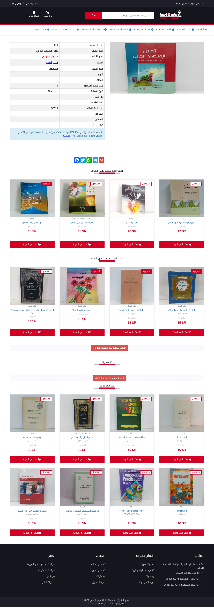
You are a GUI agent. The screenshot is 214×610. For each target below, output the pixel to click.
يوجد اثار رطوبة (146, 585)
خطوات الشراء (48, 585)
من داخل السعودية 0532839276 (184, 581)
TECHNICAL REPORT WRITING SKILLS (132, 438)
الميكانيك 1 (182, 438)
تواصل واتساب (17, 3)
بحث (93, 15)
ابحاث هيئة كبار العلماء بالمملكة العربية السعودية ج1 (32, 312)
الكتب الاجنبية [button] (165, 29)
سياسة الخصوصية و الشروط (41, 567)
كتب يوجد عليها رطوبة (143, 573)
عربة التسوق (98, 585)
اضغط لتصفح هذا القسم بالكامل (109, 349)
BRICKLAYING (182, 513)
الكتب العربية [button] (185, 29)
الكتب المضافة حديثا (120, 29)
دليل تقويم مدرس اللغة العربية (132, 311)
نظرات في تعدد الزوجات (82, 311)
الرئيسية (201, 29)
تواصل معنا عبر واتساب (189, 575)
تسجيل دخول (196, 3)
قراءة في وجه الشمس (32, 222)
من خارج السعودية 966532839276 (183, 587)
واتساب (92, 606)
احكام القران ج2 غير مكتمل (82, 438)
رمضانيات (149, 579)
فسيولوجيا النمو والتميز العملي (182, 222)
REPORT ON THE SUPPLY (32, 438)
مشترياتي (100, 579)
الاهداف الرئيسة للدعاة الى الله (181, 311)
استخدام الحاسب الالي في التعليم (32, 513)
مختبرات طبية (147, 567)
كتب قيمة (51, 62)
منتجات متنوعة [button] (143, 29)
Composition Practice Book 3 (132, 513)
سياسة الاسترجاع (46, 573)
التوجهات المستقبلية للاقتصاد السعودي (82, 513)
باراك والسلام (132, 222)
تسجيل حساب (182, 3)
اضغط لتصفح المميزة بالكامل (109, 379)
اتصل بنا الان (32, 3)
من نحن (74, 29)
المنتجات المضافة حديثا (94, 29)
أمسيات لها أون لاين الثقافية (82, 222)
